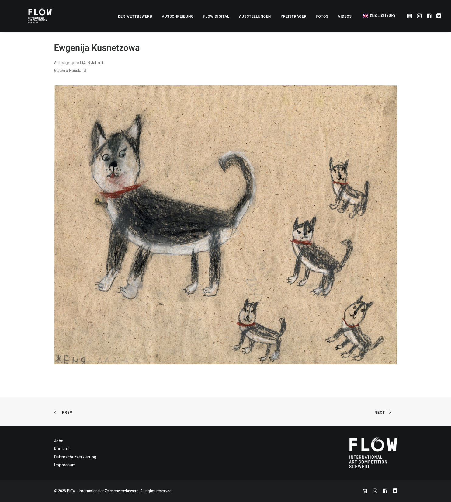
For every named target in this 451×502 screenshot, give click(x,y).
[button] (410, 16)
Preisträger (294, 16)
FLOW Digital (216, 16)
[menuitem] (135, 16)
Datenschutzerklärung (75, 457)
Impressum (65, 464)
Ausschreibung (178, 16)
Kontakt (61, 448)
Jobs (58, 440)
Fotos (322, 16)
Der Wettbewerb (135, 16)
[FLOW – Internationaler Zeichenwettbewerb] (33, 15)
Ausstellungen (255, 16)
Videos (345, 16)
